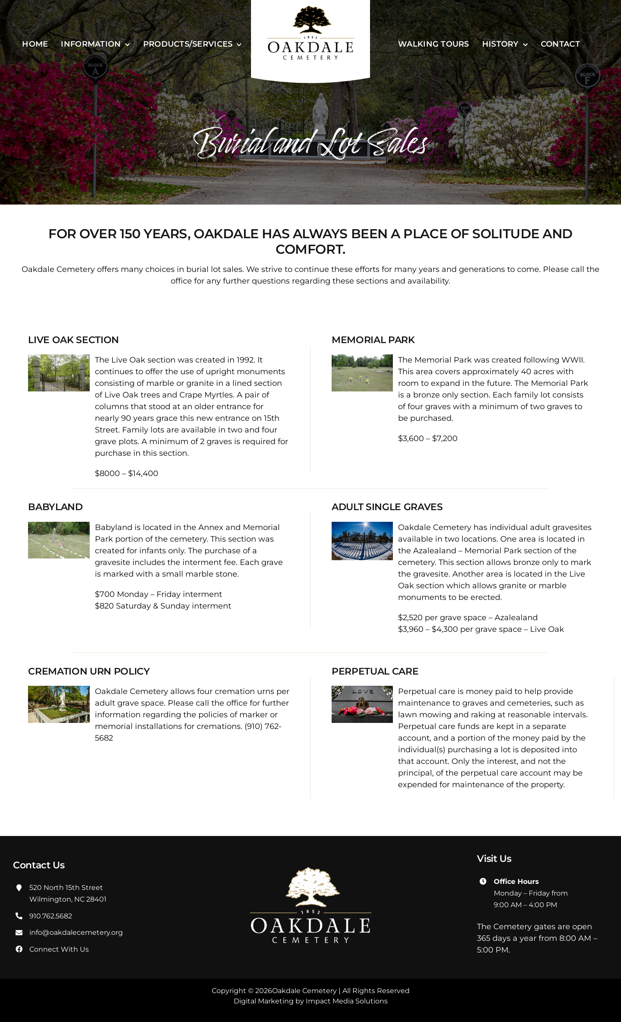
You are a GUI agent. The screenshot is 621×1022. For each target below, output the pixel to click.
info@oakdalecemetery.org (76, 932)
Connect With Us (59, 949)
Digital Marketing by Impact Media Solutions (311, 1001)
